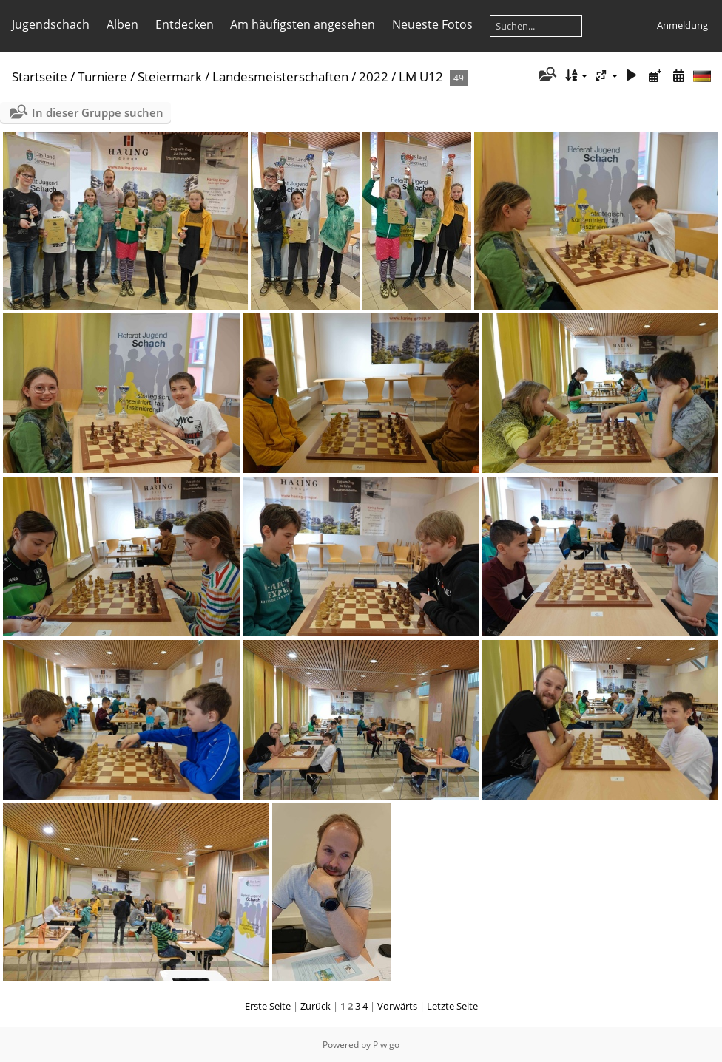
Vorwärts (397, 1005)
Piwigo (386, 1044)
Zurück (315, 1005)
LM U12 (421, 76)
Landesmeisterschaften (280, 76)
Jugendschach (51, 24)
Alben (122, 24)
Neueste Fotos (432, 24)
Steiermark (170, 76)
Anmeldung (682, 25)
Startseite (39, 76)
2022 (373, 76)
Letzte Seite (452, 1005)
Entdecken (184, 24)
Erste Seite (268, 1005)
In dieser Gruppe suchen (97, 112)
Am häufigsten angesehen (302, 24)
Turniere (102, 76)
